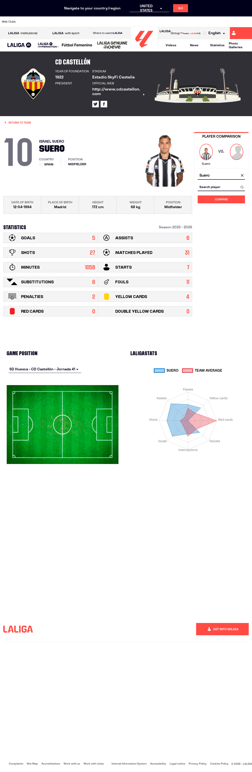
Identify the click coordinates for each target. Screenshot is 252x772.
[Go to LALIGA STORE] (190, 33)
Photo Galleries (235, 45)
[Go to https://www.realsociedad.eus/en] (211, 21)
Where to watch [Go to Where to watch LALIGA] (107, 33)
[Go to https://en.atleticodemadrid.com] (35, 21)
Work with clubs (93, 763)
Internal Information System (129, 763)
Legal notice (177, 763)
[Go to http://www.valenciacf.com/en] (235, 21)
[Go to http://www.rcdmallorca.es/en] (164, 21)
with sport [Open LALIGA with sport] (65, 33)
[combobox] (221, 175)
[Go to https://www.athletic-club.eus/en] (24, 21)
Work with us (72, 763)
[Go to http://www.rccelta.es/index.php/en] (141, 21)
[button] (19, 45)
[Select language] (215, 33)
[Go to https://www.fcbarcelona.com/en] (82, 21)
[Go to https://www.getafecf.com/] (94, 21)
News (194, 45)
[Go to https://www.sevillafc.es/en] (223, 21)
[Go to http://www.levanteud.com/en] (118, 21)
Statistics (217, 45)
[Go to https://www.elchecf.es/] (71, 21)
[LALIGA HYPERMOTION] (48, 45)
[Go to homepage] (144, 49)
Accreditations (50, 763)
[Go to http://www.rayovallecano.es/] (129, 21)
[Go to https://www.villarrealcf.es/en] (247, 21)
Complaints (16, 763)
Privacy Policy (198, 763)
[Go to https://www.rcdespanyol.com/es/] (153, 21)
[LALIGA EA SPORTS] (19, 45)
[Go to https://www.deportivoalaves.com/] (59, 21)
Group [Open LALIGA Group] (170, 33)
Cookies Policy (219, 763)
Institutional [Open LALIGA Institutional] (22, 33)
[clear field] (242, 175)
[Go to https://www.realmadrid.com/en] (188, 21)
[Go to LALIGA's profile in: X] (95, 104)
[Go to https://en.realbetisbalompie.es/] (176, 21)
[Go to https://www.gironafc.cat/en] (106, 21)
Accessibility (158, 763)
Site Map (32, 763)
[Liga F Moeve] (77, 45)
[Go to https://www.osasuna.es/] (47, 21)
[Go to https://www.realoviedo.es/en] (200, 21)
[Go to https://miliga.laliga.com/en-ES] (241, 33)
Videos (171, 45)
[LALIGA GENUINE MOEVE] (112, 45)
